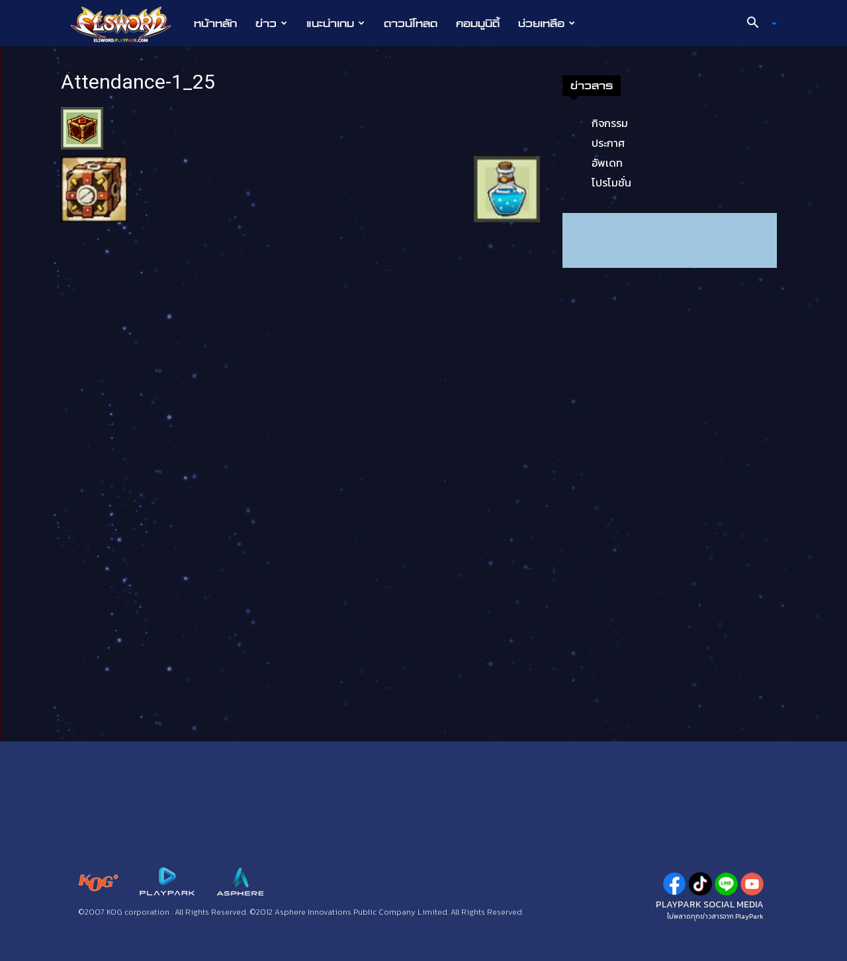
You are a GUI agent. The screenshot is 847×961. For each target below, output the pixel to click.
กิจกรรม (610, 123)
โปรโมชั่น (611, 182)
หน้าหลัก (215, 23)
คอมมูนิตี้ (478, 23)
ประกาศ (608, 143)
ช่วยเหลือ (546, 23)
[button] (757, 24)
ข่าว (271, 23)
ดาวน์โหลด (410, 23)
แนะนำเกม (335, 23)
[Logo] (127, 24)
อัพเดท (607, 163)
